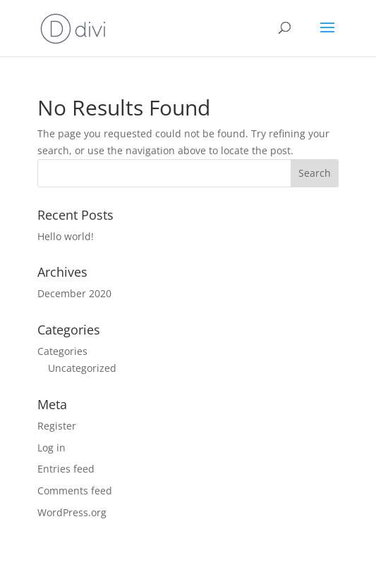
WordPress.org (72, 512)
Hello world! (65, 236)
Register (56, 425)
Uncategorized (82, 368)
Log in (51, 447)
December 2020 (74, 293)
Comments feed (74, 490)
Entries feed (66, 468)
